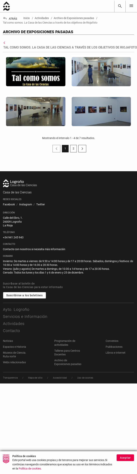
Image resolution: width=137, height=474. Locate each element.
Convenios (112, 340)
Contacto (11, 330)
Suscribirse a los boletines (24, 295)
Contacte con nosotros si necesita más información (34, 249)
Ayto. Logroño (16, 309)
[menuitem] (9, 205)
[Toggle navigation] (131, 6)
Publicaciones (114, 346)
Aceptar (125, 457)
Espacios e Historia (14, 346)
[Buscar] (120, 6)
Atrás (10, 18)
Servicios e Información (25, 316)
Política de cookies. (30, 468)
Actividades (13, 323)
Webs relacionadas (14, 362)
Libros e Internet (115, 352)
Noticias (8, 340)
